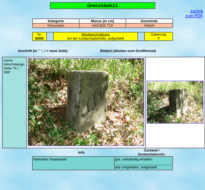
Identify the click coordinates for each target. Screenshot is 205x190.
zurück (197, 11)
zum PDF (194, 16)
